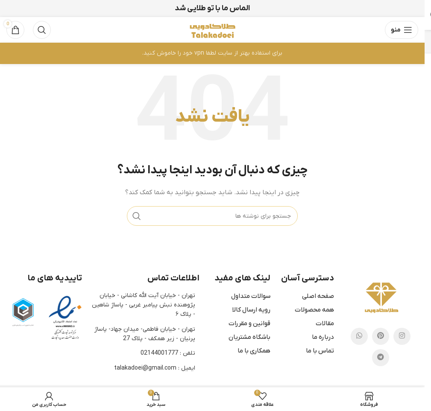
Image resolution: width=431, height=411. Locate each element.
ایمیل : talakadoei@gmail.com (154, 368)
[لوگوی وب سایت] (212, 30)
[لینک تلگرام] (380, 357)
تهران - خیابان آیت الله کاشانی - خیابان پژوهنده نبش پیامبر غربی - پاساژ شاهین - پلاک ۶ (143, 305)
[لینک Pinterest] (380, 336)
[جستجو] (42, 29)
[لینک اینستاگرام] (401, 336)
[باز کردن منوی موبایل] (401, 29)
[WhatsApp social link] (359, 336)
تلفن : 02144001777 (168, 353)
